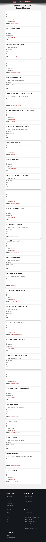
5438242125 (13, 37)
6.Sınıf (8, 515)
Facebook (9, 503)
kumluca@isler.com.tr (14, 367)
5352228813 (13, 70)
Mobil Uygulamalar (29, 501)
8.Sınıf (8, 517)
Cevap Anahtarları (29, 523)
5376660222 (13, 250)
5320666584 (13, 299)
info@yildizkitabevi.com (14, 121)
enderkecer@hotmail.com (15, 236)
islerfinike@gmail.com (14, 318)
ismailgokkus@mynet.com (15, 481)
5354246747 (13, 479)
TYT (7, 519)
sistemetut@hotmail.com (15, 252)
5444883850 (13, 168)
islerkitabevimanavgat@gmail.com (16, 334)
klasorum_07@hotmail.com (15, 187)
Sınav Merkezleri (28, 515)
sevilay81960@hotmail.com (15, 432)
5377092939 (13, 119)
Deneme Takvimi (28, 512)
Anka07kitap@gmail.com (15, 416)
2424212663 (13, 201)
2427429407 (13, 234)
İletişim (9, 535)
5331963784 (13, 348)
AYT (7, 521)
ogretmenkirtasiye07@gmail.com (16, 105)
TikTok (9, 501)
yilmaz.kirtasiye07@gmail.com (15, 203)
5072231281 (13, 54)
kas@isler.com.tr (13, 285)
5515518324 (13, 21)
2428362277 (13, 283)
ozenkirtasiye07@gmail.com (15, 39)
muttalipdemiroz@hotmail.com (16, 56)
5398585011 (13, 332)
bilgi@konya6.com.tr (14, 154)
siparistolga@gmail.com (15, 23)
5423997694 (13, 414)
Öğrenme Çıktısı (28, 526)
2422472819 (13, 430)
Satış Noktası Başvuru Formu (13, 537)
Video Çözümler (28, 496)
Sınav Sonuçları (28, 519)
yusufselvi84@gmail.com (15, 350)
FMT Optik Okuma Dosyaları (31, 528)
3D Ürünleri (10, 505)
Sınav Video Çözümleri (30, 521)
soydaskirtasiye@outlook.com (15, 72)
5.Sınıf (8, 512)
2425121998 (13, 397)
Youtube (9, 496)
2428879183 (13, 103)
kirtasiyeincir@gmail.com (15, 170)
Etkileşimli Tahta (28, 499)
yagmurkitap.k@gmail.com (15, 383)
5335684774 (13, 217)
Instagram (9, 499)
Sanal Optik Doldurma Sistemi (32, 517)
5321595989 (13, 152)
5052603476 (13, 86)
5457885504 (13, 381)
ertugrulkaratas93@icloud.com (16, 301)
